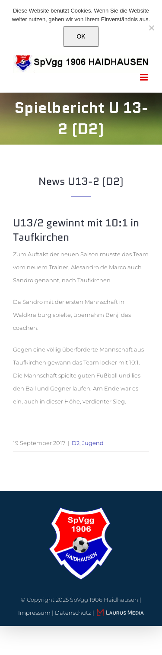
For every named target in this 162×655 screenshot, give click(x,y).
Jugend (93, 442)
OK (80, 36)
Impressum (34, 612)
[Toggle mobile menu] (144, 77)
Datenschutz (73, 612)
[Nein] (151, 27)
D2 (75, 442)
